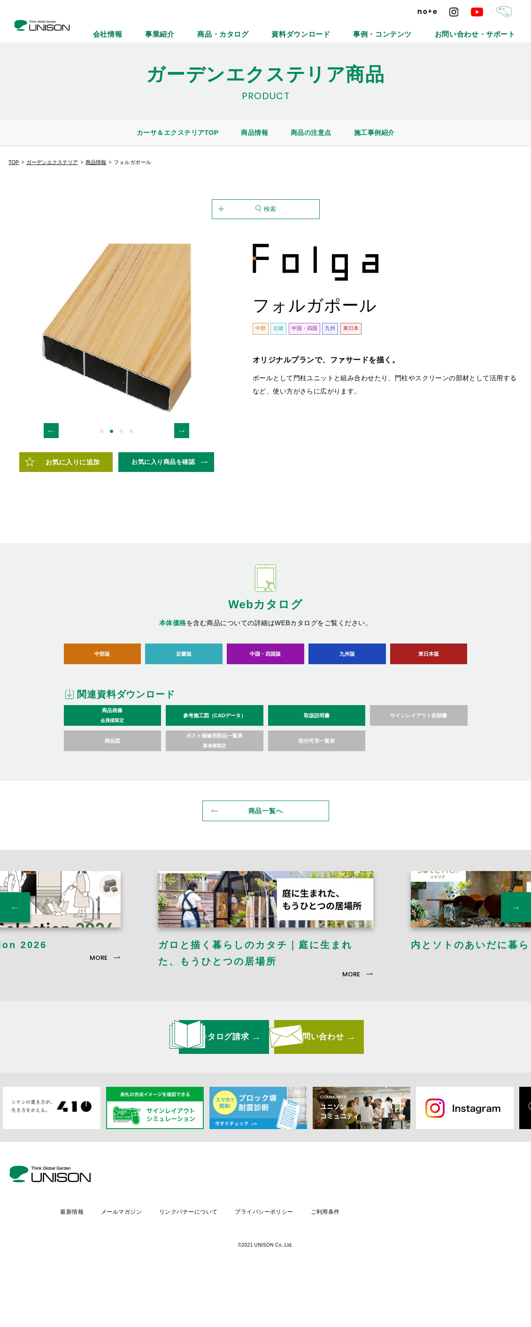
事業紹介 (244, 28)
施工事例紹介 (374, 132)
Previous (51, 476)
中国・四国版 (265, 699)
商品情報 (254, 132)
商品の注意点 (311, 132)
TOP (13, 162)
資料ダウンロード (354, 28)
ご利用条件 (408, 1259)
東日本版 (428, 699)
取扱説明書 (316, 761)
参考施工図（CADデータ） (214, 761)
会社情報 (203, 28)
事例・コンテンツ (417, 28)
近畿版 (184, 699)
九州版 (347, 699)
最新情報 (148, 1259)
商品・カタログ (294, 28)
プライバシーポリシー (345, 1259)
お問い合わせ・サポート (487, 28)
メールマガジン (199, 1259)
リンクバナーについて (268, 1259)
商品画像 (113, 762)
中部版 (102, 699)
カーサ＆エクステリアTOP (178, 132)
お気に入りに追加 (73, 508)
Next (181, 476)
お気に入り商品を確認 (163, 507)
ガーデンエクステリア (52, 162)
